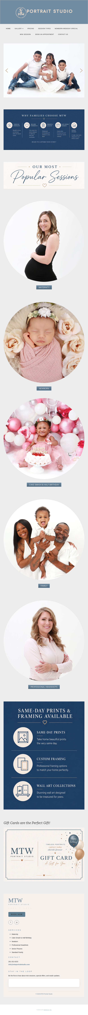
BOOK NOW (17, 914)
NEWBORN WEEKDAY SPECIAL (66, 28)
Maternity (15, 934)
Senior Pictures (17, 949)
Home (8, 28)
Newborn (44, 388)
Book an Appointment (44, 34)
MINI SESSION (25, 34)
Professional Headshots (44, 686)
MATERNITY (44, 287)
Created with (44, 1010)
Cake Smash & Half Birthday (44, 484)
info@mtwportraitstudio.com (19, 964)
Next (81, 70)
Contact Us (63, 34)
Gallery (19, 28)
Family (44, 585)
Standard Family (17, 952)
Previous (7, 70)
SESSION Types (44, 28)
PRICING (30, 28)
